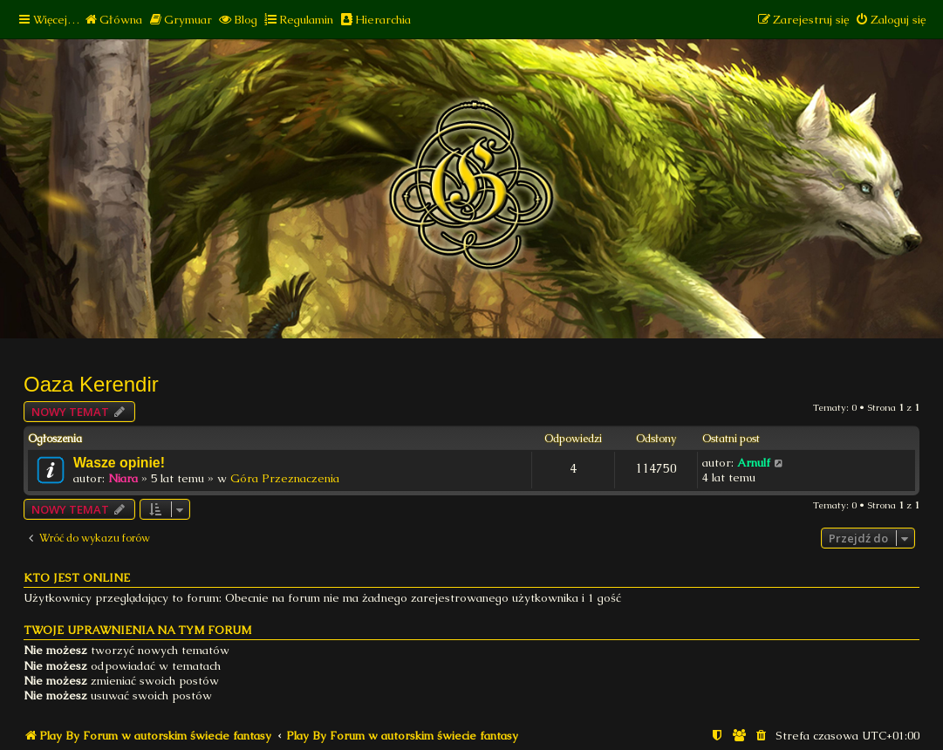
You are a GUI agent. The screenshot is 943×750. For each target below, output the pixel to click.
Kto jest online (77, 577)
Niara (123, 478)
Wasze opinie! (119, 462)
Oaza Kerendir (91, 384)
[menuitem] (113, 19)
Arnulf (753, 462)
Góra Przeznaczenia (284, 478)
